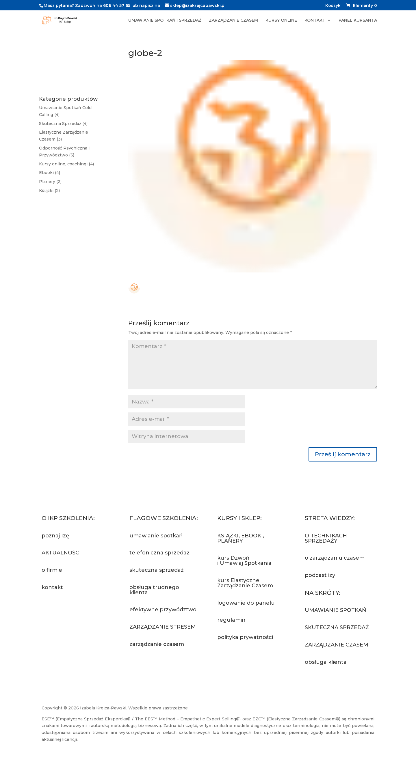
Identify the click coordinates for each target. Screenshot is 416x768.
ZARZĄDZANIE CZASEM (233, 20)
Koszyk (333, 5)
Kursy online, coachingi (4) (66, 164)
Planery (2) (50, 181)
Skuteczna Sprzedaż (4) (63, 123)
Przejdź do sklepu (250, 659)
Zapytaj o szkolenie (150, 671)
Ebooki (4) (49, 172)
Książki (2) (49, 190)
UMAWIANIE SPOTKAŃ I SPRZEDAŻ (164, 20)
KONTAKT (314, 20)
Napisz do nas (68, 609)
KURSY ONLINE (281, 20)
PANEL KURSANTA (358, 20)
